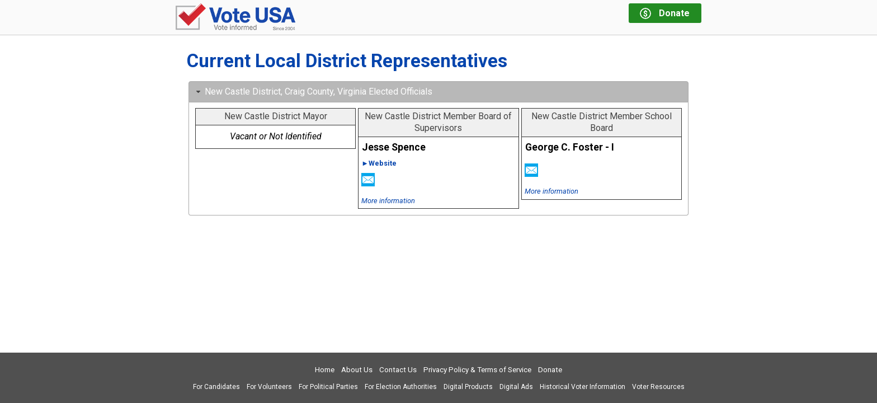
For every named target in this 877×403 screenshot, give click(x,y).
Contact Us (398, 369)
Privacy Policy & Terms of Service (477, 369)
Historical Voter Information (582, 387)
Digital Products (468, 387)
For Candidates (216, 387)
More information (388, 200)
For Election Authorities (401, 387)
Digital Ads (516, 387)
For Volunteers (269, 387)
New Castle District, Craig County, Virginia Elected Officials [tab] (313, 91)
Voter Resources (658, 387)
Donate (550, 369)
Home (324, 369)
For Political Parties (328, 387)
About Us (357, 369)
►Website (379, 163)
